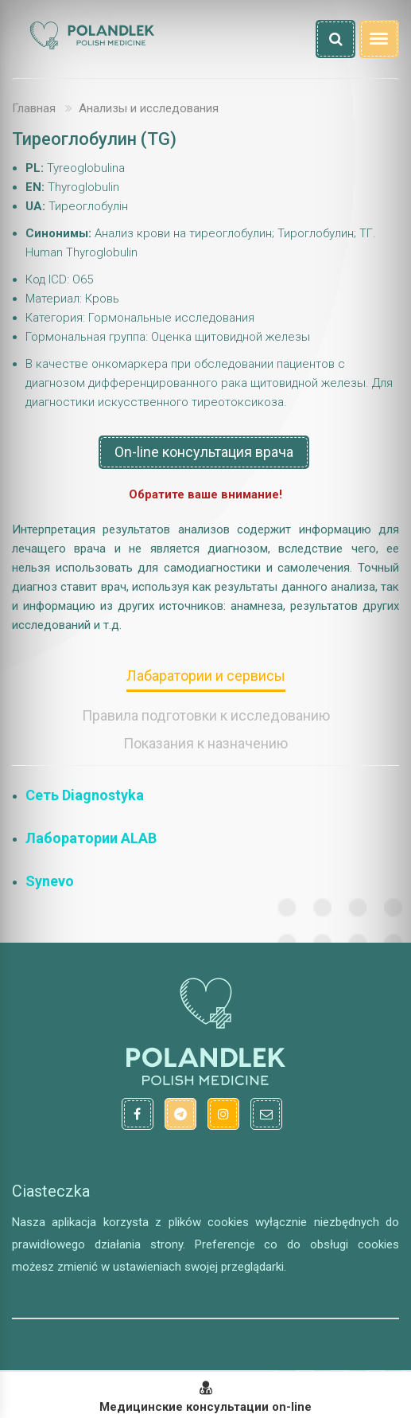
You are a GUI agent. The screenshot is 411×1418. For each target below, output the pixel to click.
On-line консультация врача (203, 451)
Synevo (49, 881)
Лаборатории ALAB (91, 838)
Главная (34, 108)
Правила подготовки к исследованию (206, 715)
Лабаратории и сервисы (205, 675)
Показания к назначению (205, 743)
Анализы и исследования (149, 108)
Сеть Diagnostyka (84, 795)
